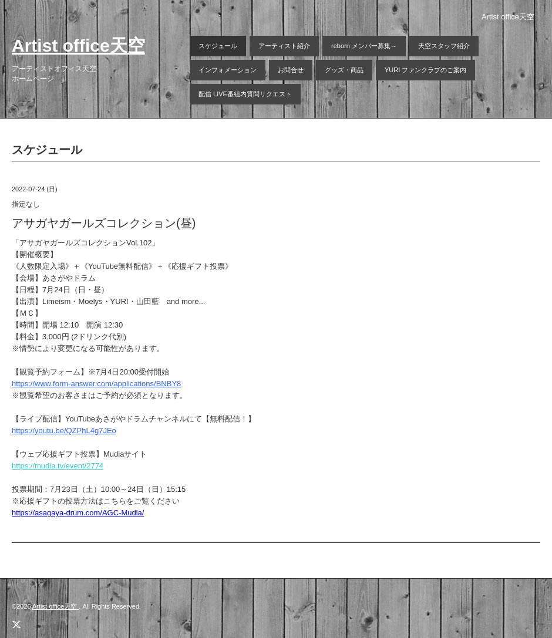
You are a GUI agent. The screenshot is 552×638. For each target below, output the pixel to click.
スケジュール (217, 45)
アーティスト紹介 (284, 45)
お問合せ (291, 69)
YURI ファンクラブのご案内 (425, 69)
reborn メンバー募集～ (364, 45)
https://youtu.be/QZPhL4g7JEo (64, 430)
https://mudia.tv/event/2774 (57, 465)
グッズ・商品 (344, 69)
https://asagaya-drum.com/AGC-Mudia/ (78, 512)
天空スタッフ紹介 (444, 45)
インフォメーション (227, 69)
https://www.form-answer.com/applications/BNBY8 (96, 383)
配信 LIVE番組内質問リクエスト (245, 93)
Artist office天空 (78, 45)
